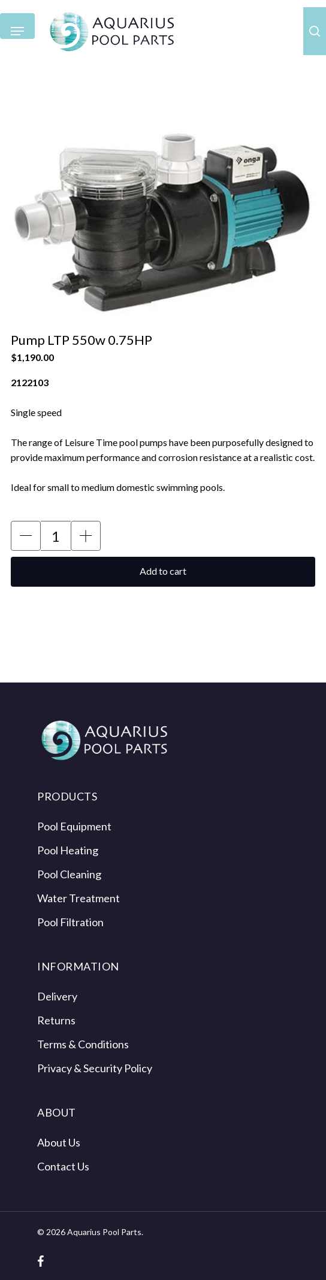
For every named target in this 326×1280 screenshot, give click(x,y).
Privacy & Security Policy (94, 1068)
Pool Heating (67, 850)
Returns (56, 1020)
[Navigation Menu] (17, 31)
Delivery (57, 996)
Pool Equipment (74, 826)
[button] (26, 536)
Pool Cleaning (69, 874)
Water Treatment (78, 898)
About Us (58, 1142)
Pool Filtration (70, 922)
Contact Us (63, 1166)
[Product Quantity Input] (56, 536)
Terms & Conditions (83, 1044)
